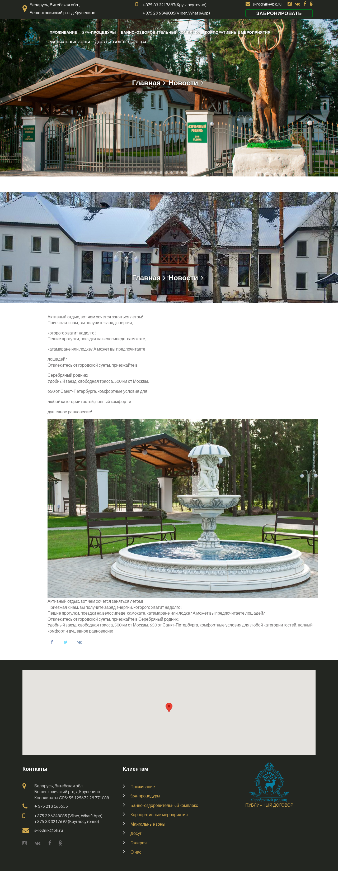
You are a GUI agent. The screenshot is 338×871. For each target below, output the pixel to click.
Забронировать (279, 13)
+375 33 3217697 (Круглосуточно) (66, 821)
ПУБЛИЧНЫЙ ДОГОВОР (269, 804)
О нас (142, 42)
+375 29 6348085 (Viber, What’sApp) (68, 815)
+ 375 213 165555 (51, 805)
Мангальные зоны (70, 42)
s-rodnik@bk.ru (263, 3)
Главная (146, 82)
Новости (183, 82)
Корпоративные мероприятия (237, 32)
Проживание (63, 32)
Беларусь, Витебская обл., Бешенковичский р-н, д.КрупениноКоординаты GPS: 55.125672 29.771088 (71, 791)
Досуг (101, 42)
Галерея (122, 42)
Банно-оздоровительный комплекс (160, 32)
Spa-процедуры (99, 32)
